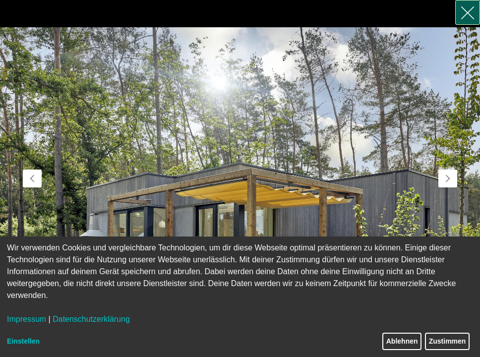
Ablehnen (402, 341)
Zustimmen (447, 341)
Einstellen (23, 341)
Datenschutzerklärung (91, 319)
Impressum (26, 319)
